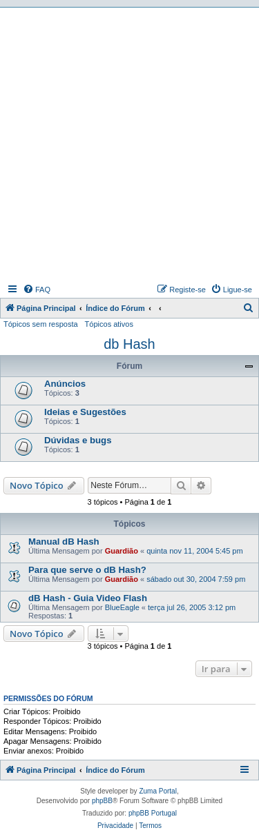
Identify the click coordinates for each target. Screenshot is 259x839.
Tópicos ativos (109, 324)
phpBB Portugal (152, 813)
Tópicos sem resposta (40, 324)
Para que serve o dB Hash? (87, 570)
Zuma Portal (157, 791)
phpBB (102, 801)
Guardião (121, 551)
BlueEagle (122, 607)
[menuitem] (36, 289)
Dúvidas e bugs (77, 440)
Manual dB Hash (63, 541)
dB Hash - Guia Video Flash (87, 598)
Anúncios (65, 383)
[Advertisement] (129, 143)
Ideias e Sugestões (85, 412)
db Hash (129, 344)
